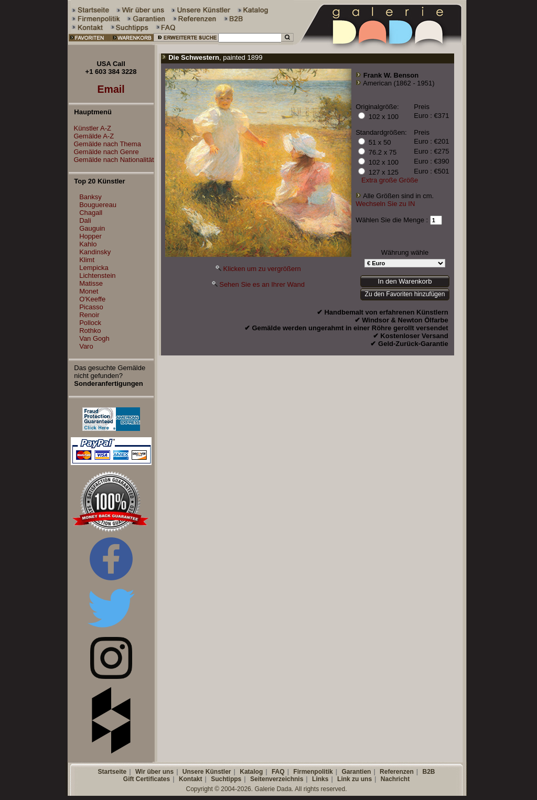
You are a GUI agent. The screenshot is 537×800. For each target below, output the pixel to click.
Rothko (90, 330)
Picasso (91, 307)
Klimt (86, 260)
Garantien (356, 771)
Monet (88, 291)
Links (320, 779)
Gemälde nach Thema (105, 144)
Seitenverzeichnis (276, 779)
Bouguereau (97, 205)
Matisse (91, 283)
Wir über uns (154, 771)
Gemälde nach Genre (104, 152)
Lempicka (94, 268)
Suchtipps (226, 779)
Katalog (251, 771)
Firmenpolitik (312, 771)
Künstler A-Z (90, 128)
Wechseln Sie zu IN (385, 204)
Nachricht (395, 779)
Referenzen (397, 771)
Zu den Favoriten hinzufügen (405, 294)
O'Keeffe (92, 299)
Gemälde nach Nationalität (111, 160)
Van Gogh (94, 338)
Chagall (90, 213)
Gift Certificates (146, 779)
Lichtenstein (97, 275)
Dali (85, 220)
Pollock (90, 323)
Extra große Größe (389, 180)
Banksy (90, 197)
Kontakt (190, 779)
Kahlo (87, 244)
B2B (428, 771)
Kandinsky (95, 252)
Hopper (90, 236)
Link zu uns (354, 779)
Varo (86, 346)
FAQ (278, 771)
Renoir (89, 315)
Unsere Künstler (206, 771)
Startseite (112, 771)
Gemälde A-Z (91, 136)
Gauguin (92, 228)
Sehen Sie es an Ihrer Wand (262, 284)
